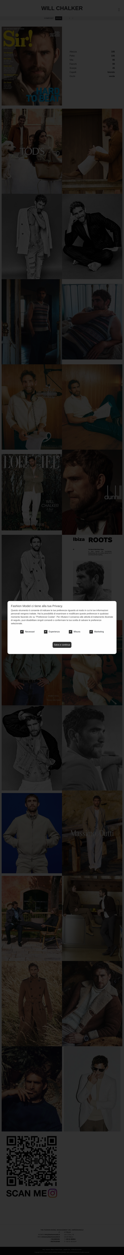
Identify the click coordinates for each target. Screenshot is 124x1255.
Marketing (96, 631)
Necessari (27, 631)
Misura (74, 631)
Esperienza (52, 631)
